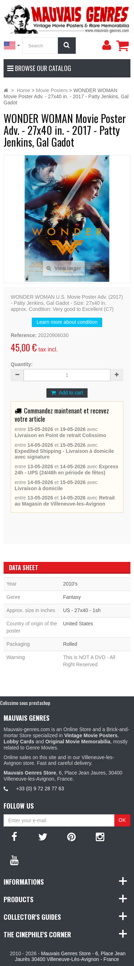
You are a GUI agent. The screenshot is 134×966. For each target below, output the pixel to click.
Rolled (70, 644)
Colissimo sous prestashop (25, 702)
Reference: (23, 335)
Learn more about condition (66, 322)
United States (78, 623)
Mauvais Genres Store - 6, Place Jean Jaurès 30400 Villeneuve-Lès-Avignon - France (70, 956)
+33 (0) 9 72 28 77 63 (40, 788)
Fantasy (72, 597)
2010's (70, 584)
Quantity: (22, 364)
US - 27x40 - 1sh (81, 610)
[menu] (106, 45)
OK (122, 820)
